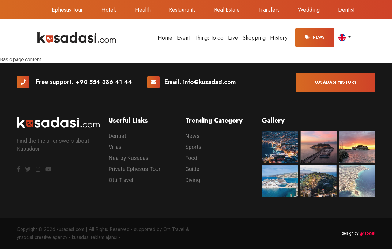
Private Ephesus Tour (134, 169)
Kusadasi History (335, 82)
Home (165, 38)
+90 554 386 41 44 (104, 81)
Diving (192, 180)
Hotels (109, 10)
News (315, 37)
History (279, 38)
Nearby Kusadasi (129, 158)
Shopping (254, 38)
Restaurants (182, 10)
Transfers (269, 10)
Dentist (346, 10)
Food (191, 158)
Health (143, 10)
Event (183, 38)
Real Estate (227, 10)
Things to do (209, 38)
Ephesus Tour (67, 10)
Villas (115, 147)
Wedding (309, 10)
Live (233, 38)
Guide (192, 169)
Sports (193, 147)
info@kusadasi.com (211, 81)
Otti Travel (121, 180)
